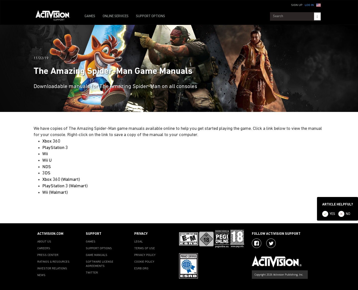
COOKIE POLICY (144, 261)
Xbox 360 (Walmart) (61, 179)
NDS (46, 167)
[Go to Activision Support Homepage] (55, 16)
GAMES (90, 16)
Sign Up (296, 5)
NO (348, 214)
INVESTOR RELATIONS (52, 268)
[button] (318, 4)
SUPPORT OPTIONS (150, 16)
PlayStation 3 (55, 147)
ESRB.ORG (141, 268)
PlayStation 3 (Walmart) (65, 186)
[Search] (317, 16)
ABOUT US (44, 241)
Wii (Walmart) (55, 192)
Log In (309, 5)
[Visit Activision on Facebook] (256, 243)
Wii (45, 154)
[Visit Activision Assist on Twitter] (271, 243)
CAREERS (43, 248)
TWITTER (92, 272)
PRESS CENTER (47, 255)
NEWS (41, 275)
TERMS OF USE (144, 248)
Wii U (47, 160)
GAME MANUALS (96, 255)
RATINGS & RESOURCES (53, 261)
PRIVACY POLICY (145, 255)
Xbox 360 (51, 141)
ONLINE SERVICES (116, 16)
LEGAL (138, 241)
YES (332, 214)
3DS (46, 173)
